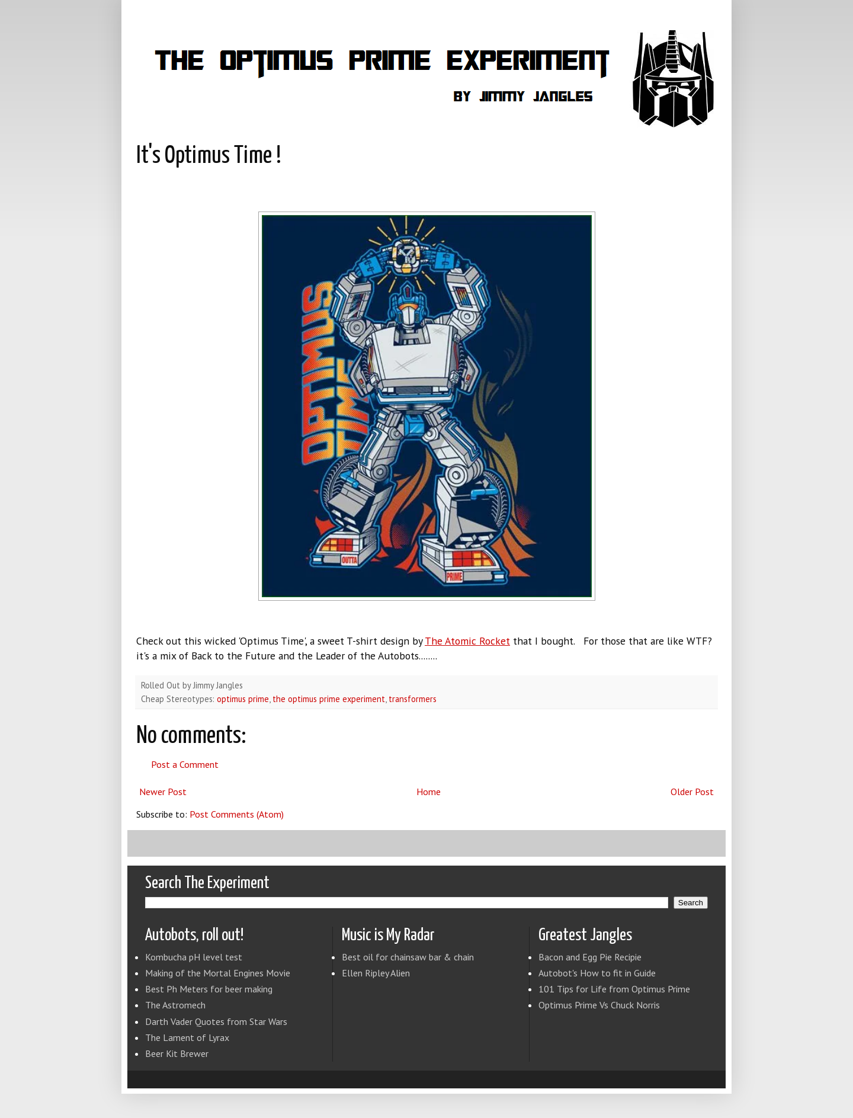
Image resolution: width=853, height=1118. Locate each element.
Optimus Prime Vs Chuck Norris (599, 1005)
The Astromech (175, 1005)
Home (428, 791)
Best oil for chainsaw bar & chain (408, 957)
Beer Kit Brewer (177, 1053)
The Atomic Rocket (467, 641)
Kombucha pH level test (193, 957)
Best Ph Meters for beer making (208, 989)
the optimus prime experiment (328, 698)
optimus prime (243, 698)
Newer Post (163, 791)
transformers (413, 698)
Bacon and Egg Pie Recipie (590, 957)
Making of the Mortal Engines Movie (217, 973)
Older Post (692, 791)
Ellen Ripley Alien (376, 973)
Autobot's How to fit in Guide (597, 973)
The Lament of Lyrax (187, 1037)
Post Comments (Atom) (237, 814)
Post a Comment (185, 764)
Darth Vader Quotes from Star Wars (216, 1021)
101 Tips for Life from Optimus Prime (614, 989)
